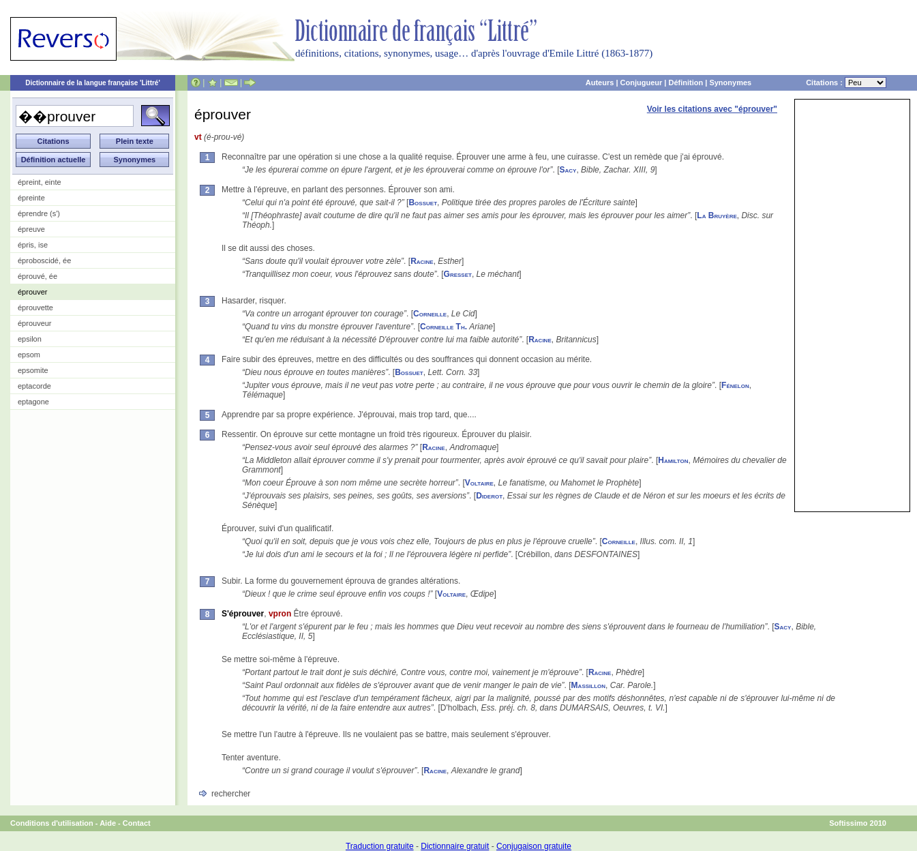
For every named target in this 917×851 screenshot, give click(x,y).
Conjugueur (641, 82)
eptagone (33, 402)
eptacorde (34, 386)
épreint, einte (39, 182)
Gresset (458, 274)
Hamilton (673, 460)
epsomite (33, 370)
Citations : (846, 82)
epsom (29, 354)
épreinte (31, 198)
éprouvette (35, 307)
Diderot (489, 496)
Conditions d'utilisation (51, 823)
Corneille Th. (443, 326)
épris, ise (33, 245)
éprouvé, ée (37, 276)
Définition (685, 82)
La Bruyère (716, 215)
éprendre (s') (39, 213)
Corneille (430, 313)
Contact (137, 823)
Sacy (568, 170)
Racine (422, 261)
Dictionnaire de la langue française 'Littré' (92, 83)
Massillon (588, 685)
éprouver (32, 292)
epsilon (30, 339)
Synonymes (730, 82)
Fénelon (735, 385)
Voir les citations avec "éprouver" (712, 109)
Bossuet (422, 202)
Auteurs (600, 82)
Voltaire (479, 483)
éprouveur (35, 323)
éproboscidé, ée (44, 260)
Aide (108, 823)
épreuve (31, 229)
